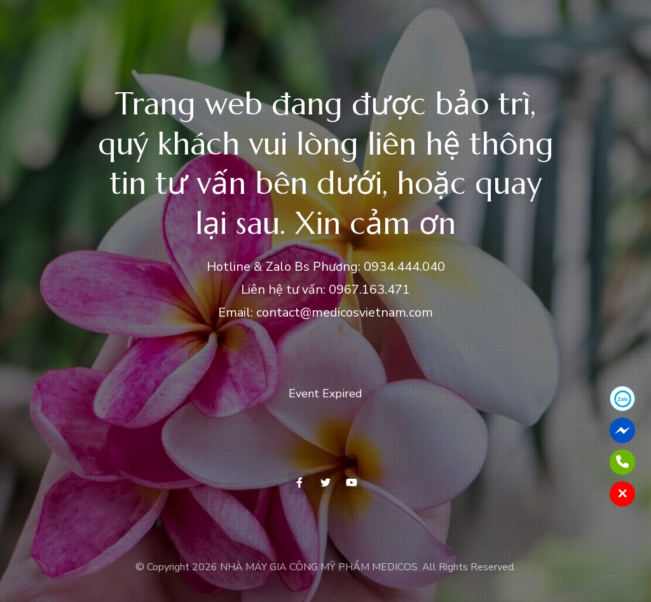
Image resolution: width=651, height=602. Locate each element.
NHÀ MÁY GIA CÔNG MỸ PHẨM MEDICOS (319, 567)
